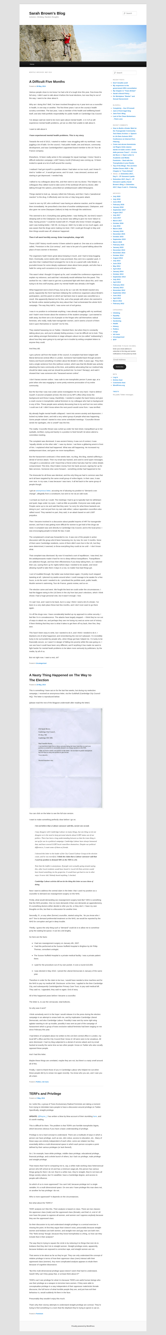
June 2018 (117, 202)
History (116, 326)
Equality (116, 316)
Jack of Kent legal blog (122, 111)
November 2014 (119, 253)
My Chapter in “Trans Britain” (124, 91)
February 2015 (118, 245)
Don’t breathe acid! (120, 83)
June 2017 (117, 218)
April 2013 (117, 282)
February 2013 (118, 285)
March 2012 (117, 301)
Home (32, 64)
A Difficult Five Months (47, 82)
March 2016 (117, 229)
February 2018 (118, 204)
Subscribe (119, 367)
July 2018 (116, 199)
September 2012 (119, 293)
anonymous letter (43, 491)
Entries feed (117, 380)
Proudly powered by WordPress (82, 1326)
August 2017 (118, 212)
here (95, 1116)
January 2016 (118, 231)
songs (115, 332)
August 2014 (118, 258)
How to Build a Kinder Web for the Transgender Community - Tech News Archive (125, 130)
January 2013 (118, 287)
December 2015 (119, 234)
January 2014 (118, 271)
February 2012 (118, 303)
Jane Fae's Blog (119, 113)
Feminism (39, 1314)
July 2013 (116, 279)
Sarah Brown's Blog (47, 13)
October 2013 (118, 274)
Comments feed (119, 383)
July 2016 (116, 226)
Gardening (117, 321)
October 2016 (118, 223)
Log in (115, 377)
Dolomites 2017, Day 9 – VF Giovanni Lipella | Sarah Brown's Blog (123, 181)
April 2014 (117, 269)
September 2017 (119, 210)
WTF (115, 340)
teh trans (45, 1082)
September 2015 (119, 239)
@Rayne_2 (43, 1116)
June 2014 (117, 263)
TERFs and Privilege (45, 1094)
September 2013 (119, 277)
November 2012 (119, 290)
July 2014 (116, 261)
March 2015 (117, 242)
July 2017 (116, 215)
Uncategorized (41, 663)
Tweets (116, 391)
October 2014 (118, 255)
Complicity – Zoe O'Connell (123, 108)
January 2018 (118, 207)
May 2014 (116, 266)
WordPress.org (119, 385)
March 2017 (117, 221)
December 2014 (119, 250)
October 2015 (118, 237)
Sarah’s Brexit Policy (121, 93)
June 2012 (117, 295)
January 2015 (118, 247)
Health (115, 323)
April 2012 (117, 298)
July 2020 (116, 196)
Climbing (116, 313)
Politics (38, 1082)
